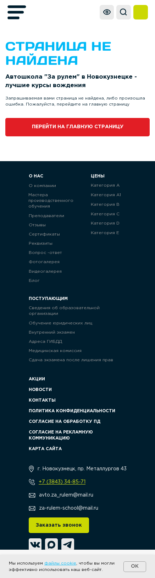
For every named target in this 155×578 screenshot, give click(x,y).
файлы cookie (60, 563)
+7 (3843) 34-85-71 (62, 482)
